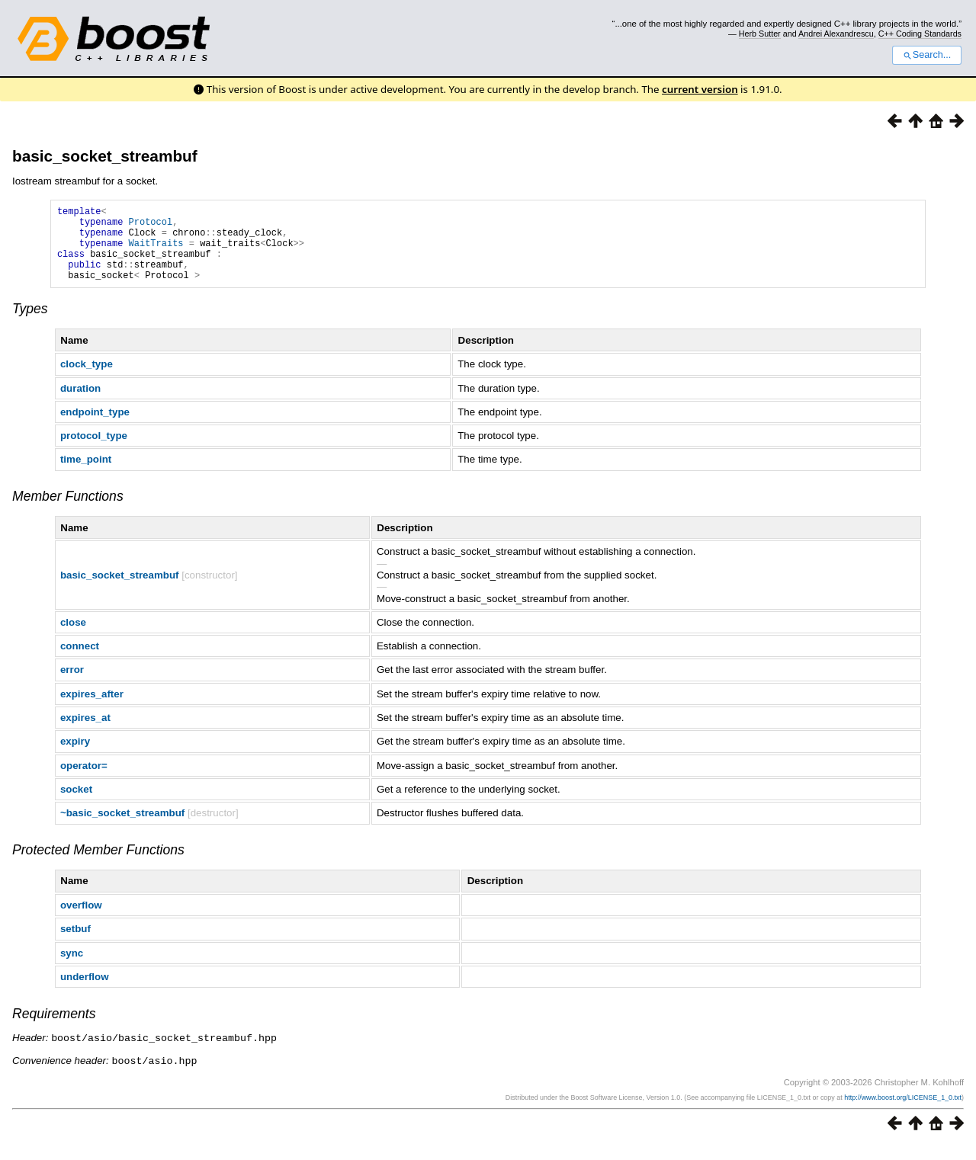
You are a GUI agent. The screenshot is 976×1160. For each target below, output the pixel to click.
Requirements (54, 1029)
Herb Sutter (760, 33)
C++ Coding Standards (920, 33)
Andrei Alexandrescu (836, 33)
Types (30, 324)
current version (700, 89)
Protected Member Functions (98, 865)
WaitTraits (156, 251)
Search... (927, 55)
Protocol (151, 226)
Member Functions (68, 512)
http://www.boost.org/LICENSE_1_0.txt (903, 1112)
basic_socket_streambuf (104, 156)
